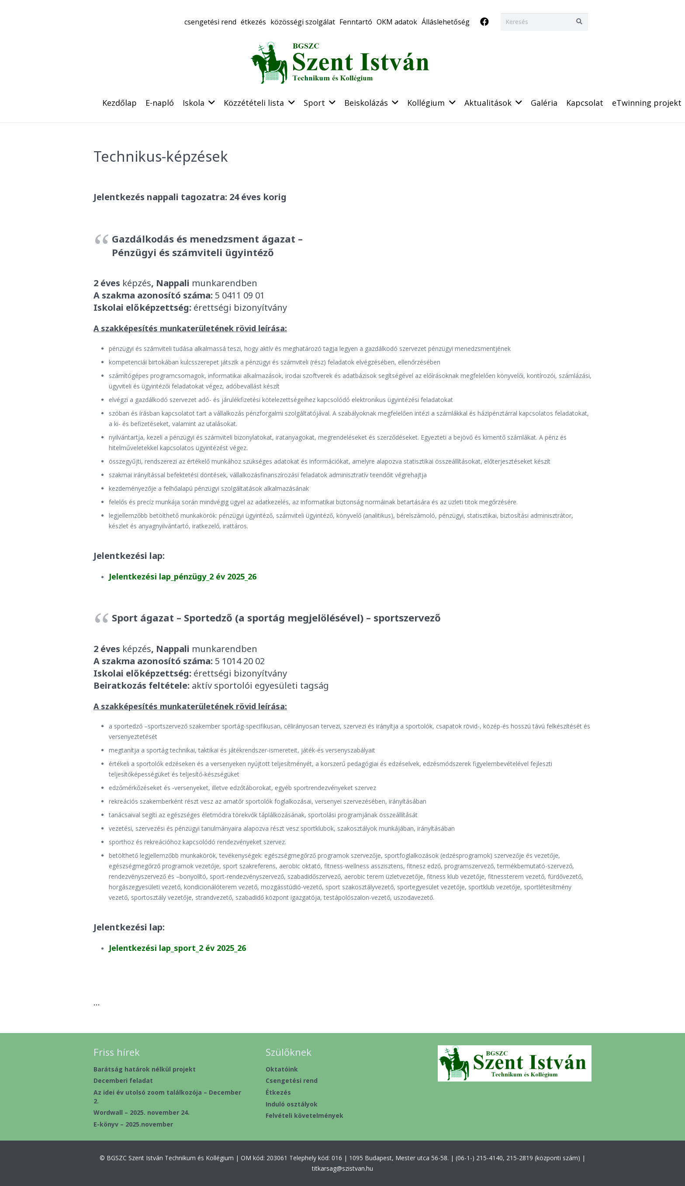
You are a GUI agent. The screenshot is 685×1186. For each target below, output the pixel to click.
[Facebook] (484, 22)
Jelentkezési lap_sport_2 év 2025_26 (177, 948)
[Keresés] (544, 21)
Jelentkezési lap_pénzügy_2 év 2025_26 (182, 576)
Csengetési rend (292, 1080)
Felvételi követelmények (304, 1115)
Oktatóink (282, 1069)
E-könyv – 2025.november (133, 1124)
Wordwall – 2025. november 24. (141, 1112)
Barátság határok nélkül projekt (144, 1069)
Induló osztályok (292, 1104)
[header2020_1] (342, 63)
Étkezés (278, 1092)
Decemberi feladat (123, 1080)
